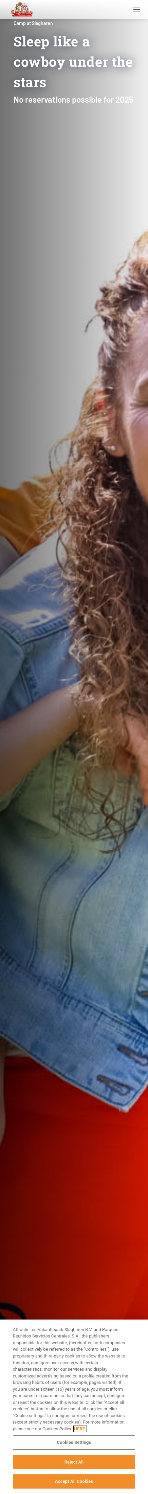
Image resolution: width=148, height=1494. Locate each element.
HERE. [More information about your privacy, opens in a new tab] (80, 1428)
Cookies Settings (74, 1442)
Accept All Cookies (74, 1481)
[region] (74, 1407)
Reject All (74, 1462)
